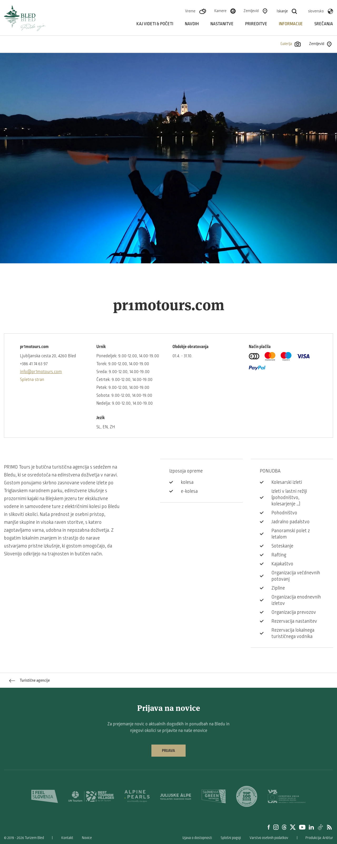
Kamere (220, 11)
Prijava (168, 750)
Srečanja (323, 24)
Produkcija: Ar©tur (319, 838)
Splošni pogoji (231, 838)
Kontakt (67, 838)
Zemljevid (251, 11)
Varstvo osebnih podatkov (269, 838)
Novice (87, 838)
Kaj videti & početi (154, 24)
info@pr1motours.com (41, 371)
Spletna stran (32, 379)
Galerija (290, 44)
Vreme (190, 11)
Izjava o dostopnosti (197, 838)
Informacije (291, 24)
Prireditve (256, 24)
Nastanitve (222, 24)
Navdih (192, 24)
